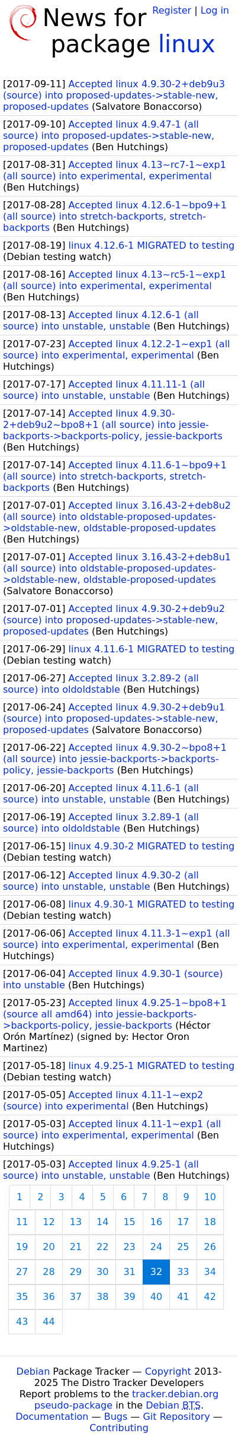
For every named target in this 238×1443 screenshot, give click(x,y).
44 (48, 1321)
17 (183, 1222)
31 (129, 1271)
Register (171, 10)
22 (102, 1246)
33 (183, 1271)
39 (129, 1296)
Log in (215, 10)
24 (156, 1246)
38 (102, 1296)
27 (22, 1271)
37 (76, 1296)
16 (156, 1222)
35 (22, 1296)
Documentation (51, 1416)
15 (129, 1222)
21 (76, 1246)
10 (210, 1197)
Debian (33, 1371)
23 (129, 1246)
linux (187, 44)
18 (210, 1222)
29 (76, 1271)
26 (210, 1246)
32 (156, 1271)
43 (22, 1321)
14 (102, 1222)
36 (48, 1296)
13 (76, 1222)
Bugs (116, 1416)
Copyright (168, 1371)
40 (156, 1296)
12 (48, 1222)
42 (210, 1296)
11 (22, 1222)
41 (183, 1296)
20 (48, 1246)
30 (102, 1271)
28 (48, 1271)
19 (22, 1246)
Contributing (119, 1428)
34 (210, 1271)
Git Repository (176, 1416)
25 (183, 1246)
